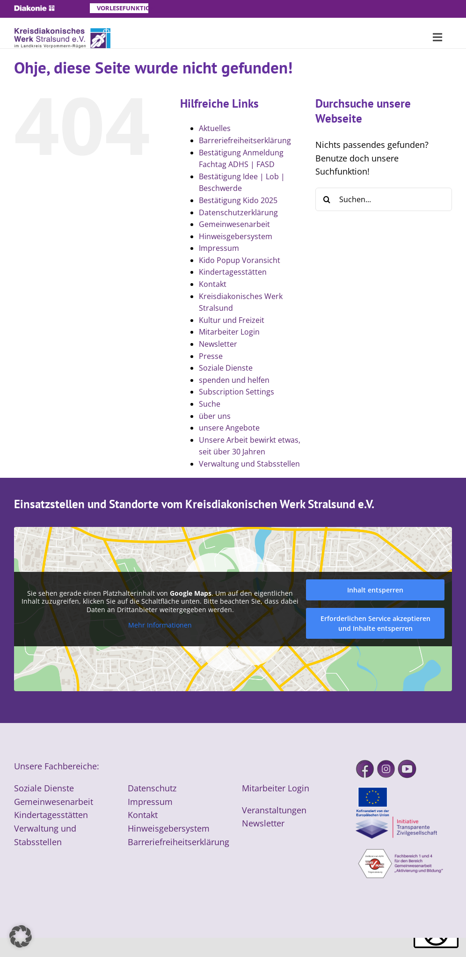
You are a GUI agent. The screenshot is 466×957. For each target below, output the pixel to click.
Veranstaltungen (274, 810)
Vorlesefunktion (122, 8)
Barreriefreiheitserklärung (245, 140)
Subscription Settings (236, 392)
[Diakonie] (34, 9)
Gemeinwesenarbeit (234, 224)
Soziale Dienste (226, 368)
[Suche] (327, 199)
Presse (211, 356)
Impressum (219, 248)
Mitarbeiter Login (229, 332)
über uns (215, 416)
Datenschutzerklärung (238, 212)
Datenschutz (152, 788)
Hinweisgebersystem (235, 236)
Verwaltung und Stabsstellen (249, 464)
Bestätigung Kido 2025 (238, 200)
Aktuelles (215, 128)
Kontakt (212, 284)
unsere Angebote (229, 428)
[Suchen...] (383, 199)
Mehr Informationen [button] (160, 625)
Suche (209, 404)
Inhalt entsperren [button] (375, 589)
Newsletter (218, 344)
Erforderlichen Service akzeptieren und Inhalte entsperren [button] (375, 623)
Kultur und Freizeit (231, 320)
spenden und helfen (234, 380)
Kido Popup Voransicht (239, 260)
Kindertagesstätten (233, 272)
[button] (20, 936)
